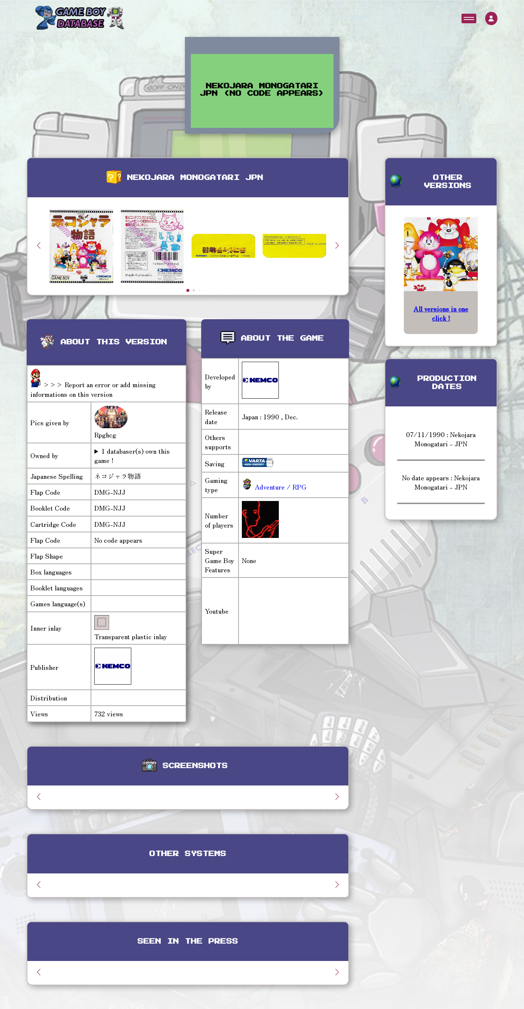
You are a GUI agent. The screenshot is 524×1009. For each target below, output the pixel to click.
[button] (337, 245)
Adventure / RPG (280, 486)
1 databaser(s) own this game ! (132, 455)
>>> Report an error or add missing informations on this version (93, 388)
